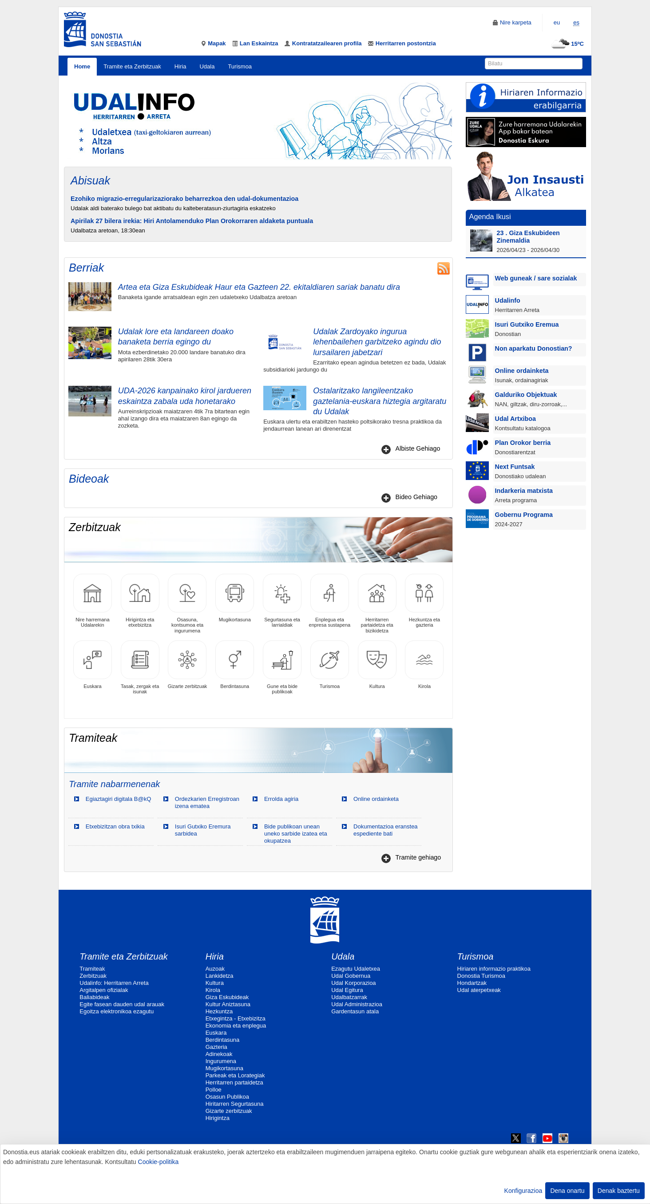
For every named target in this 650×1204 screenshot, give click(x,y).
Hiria (180, 66)
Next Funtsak (515, 466)
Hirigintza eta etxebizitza (140, 601)
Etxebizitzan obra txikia (115, 826)
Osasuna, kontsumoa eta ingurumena (187, 603)
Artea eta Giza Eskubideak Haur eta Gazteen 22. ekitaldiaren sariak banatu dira (259, 287)
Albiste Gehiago (417, 448)
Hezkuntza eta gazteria (424, 601)
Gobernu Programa (524, 514)
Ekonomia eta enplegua (236, 1025)
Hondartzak (472, 983)
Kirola (424, 664)
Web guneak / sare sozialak (536, 278)
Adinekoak (219, 1054)
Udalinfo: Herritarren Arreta (113, 983)
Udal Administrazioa (356, 1004)
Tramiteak (92, 968)
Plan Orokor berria (523, 442)
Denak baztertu (619, 1190)
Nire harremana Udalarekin (92, 601)
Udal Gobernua (350, 975)
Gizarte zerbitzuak (187, 664)
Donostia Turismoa (481, 975)
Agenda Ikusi (490, 216)
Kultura (377, 664)
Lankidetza (220, 975)
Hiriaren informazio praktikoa (494, 968)
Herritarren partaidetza (234, 1082)
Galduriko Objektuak (526, 394)
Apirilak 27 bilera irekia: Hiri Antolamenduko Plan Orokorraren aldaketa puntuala (192, 220)
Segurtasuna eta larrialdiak (282, 601)
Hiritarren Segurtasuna (235, 1103)
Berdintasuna (234, 664)
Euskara (92, 664)
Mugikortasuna (234, 598)
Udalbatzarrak (349, 997)
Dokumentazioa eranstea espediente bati (385, 830)
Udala (206, 66)
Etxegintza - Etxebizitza (236, 1018)
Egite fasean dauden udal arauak (121, 1004)
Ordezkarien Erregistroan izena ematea (207, 802)
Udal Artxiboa (515, 418)
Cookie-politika (158, 1161)
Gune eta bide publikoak (282, 667)
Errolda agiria (281, 799)
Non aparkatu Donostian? (533, 348)
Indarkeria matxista (524, 490)
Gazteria (216, 1047)
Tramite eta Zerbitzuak (132, 66)
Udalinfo (507, 300)
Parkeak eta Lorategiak (235, 1075)
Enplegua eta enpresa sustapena (330, 601)
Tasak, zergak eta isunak (140, 667)
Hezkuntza (219, 1011)
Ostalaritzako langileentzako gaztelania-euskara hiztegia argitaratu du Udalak (379, 401)
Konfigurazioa (523, 1190)
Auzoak (215, 968)
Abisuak (90, 180)
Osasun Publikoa (227, 1096)
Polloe (214, 1089)
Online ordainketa (376, 799)
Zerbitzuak (93, 975)
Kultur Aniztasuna (228, 1004)
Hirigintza (218, 1118)
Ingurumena (221, 1061)
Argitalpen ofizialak (103, 990)
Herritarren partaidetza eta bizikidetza (377, 603)
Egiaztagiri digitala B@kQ (118, 799)
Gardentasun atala (355, 1011)
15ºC (566, 43)
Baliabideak (94, 997)
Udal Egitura (347, 990)
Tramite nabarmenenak (114, 784)
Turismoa (240, 66)
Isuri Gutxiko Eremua (527, 324)
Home (82, 66)
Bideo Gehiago (416, 496)
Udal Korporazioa (353, 983)
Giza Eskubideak (227, 997)
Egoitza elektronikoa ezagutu (116, 1011)
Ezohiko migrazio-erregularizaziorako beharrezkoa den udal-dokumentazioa (184, 198)
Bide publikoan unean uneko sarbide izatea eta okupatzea (295, 833)
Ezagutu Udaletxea (355, 968)
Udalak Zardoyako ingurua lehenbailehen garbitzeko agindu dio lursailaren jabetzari (377, 342)
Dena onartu (567, 1190)
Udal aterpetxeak (479, 990)
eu (557, 22)
